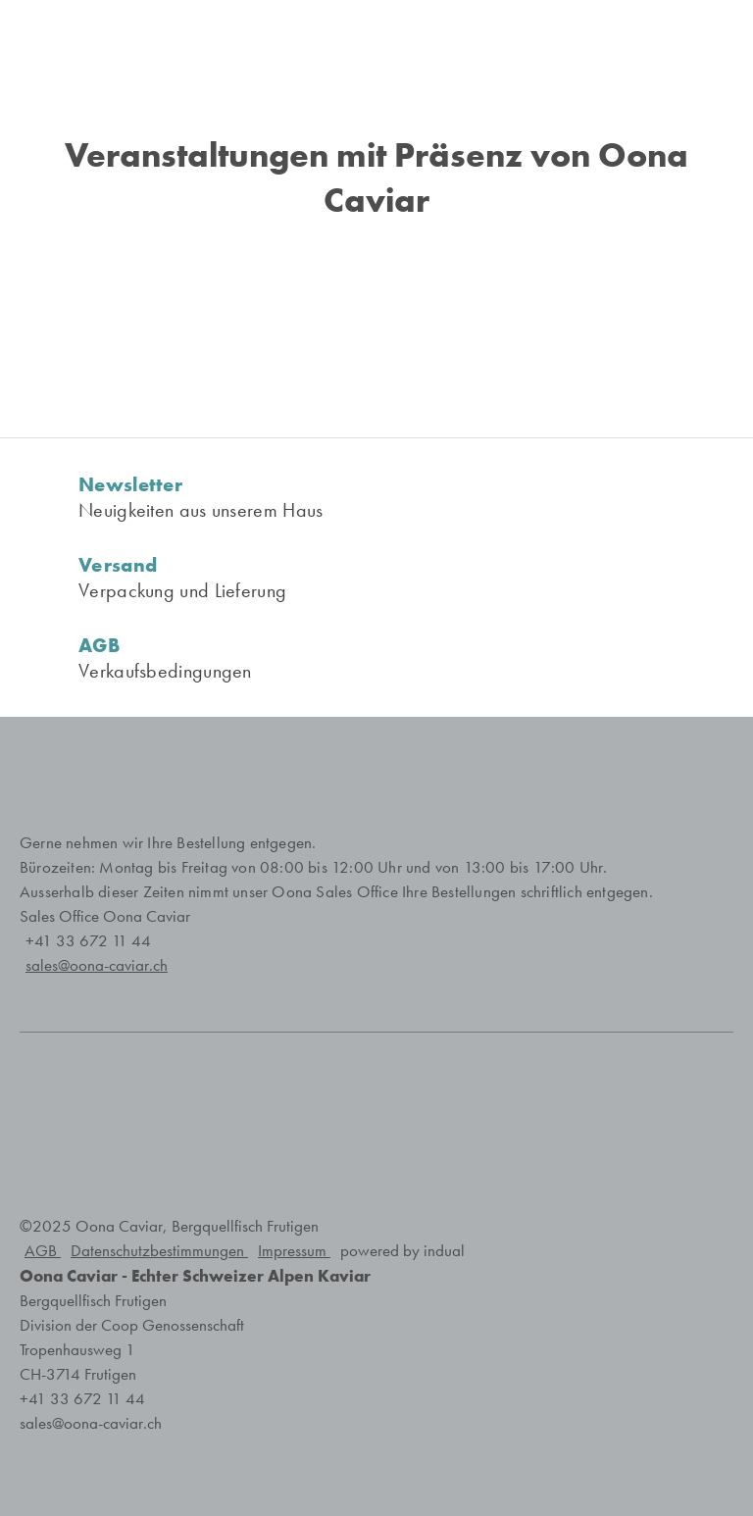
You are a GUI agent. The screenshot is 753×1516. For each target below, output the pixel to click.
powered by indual (402, 1250)
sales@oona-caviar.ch (91, 1423)
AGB (43, 1250)
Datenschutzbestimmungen (159, 1250)
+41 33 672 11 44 (88, 941)
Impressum (294, 1250)
